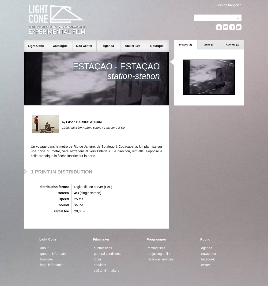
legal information (52, 265)
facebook (208, 259)
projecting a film (158, 254)
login (97, 259)
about (44, 248)
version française (229, 5)
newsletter (208, 254)
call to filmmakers (106, 270)
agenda (206, 248)
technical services (160, 259)
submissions (103, 248)
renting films (156, 248)
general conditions (107, 254)
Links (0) (209, 44)
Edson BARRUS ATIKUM (84, 122)
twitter (205, 265)
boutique (46, 259)
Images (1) (185, 44)
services (100, 265)
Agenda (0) (232, 44)
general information (54, 254)
